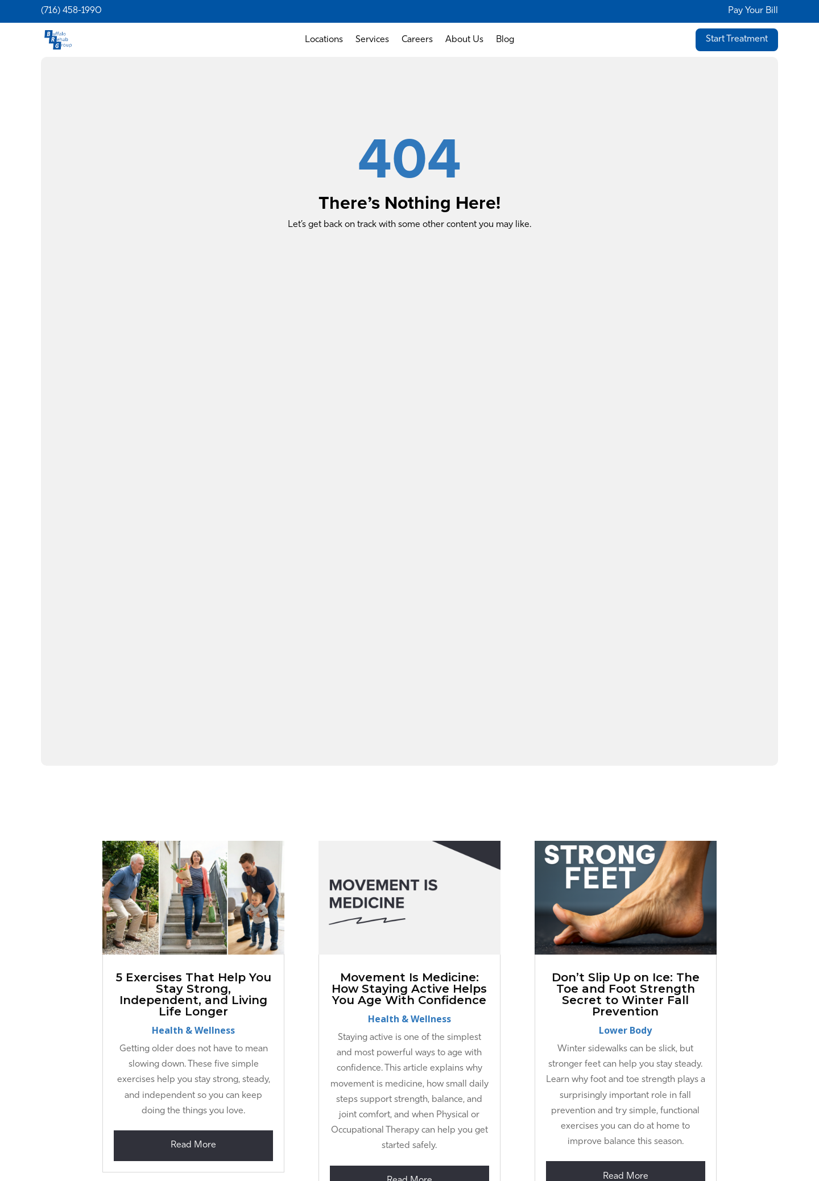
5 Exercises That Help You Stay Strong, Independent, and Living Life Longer (193, 994)
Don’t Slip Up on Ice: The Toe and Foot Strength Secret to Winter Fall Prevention (626, 994)
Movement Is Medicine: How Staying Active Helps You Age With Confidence (409, 989)
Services (372, 40)
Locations (324, 40)
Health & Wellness (193, 1030)
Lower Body (625, 1030)
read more (193, 1145)
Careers (417, 40)
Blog (505, 40)
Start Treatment (737, 39)
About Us (464, 40)
